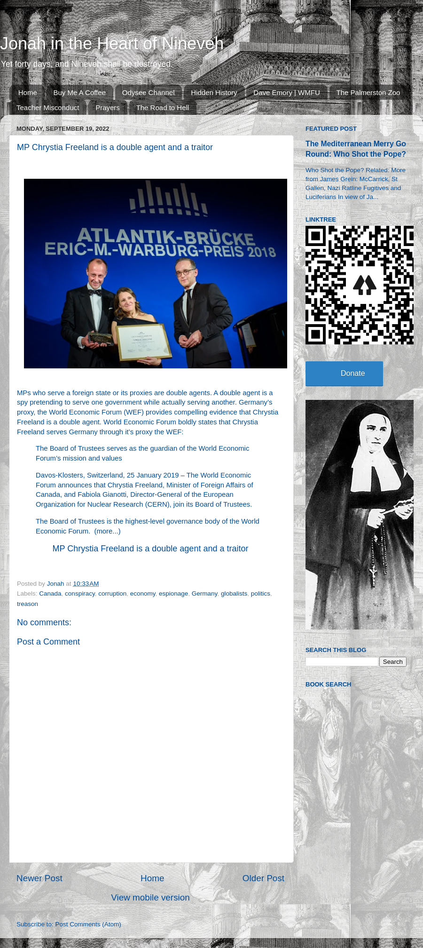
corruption (112, 593)
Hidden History (214, 92)
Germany (205, 593)
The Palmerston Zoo (368, 92)
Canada (50, 593)
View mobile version (150, 897)
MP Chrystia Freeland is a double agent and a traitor (151, 548)
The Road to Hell (162, 108)
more (105, 531)
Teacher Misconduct (47, 108)
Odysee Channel (148, 92)
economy (143, 593)
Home (27, 92)
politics (260, 593)
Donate (353, 373)
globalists (234, 593)
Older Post (263, 878)
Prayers (107, 108)
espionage (173, 593)
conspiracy (80, 593)
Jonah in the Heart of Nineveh (112, 43)
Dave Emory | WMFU (286, 92)
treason (27, 603)
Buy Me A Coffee (80, 92)
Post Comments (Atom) (88, 924)
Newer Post (39, 878)
